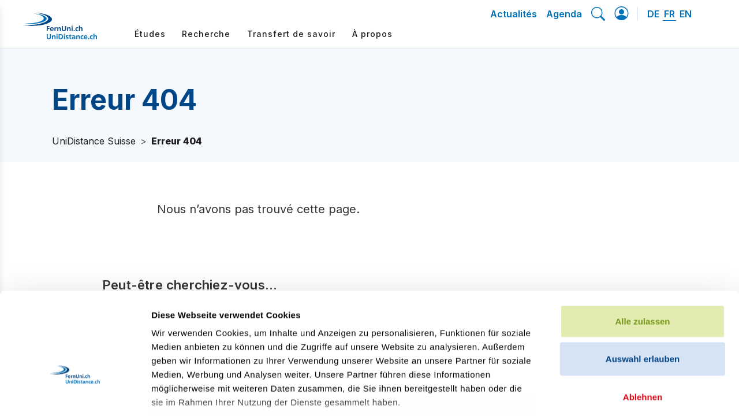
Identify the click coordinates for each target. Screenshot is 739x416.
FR (669, 14)
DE (653, 14)
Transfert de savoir (291, 34)
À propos (372, 34)
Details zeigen (614, 393)
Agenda (564, 14)
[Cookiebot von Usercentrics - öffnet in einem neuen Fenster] (74, 393)
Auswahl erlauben (643, 277)
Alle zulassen (642, 239)
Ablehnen (642, 315)
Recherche (206, 34)
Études (150, 34)
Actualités (513, 14)
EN (686, 14)
